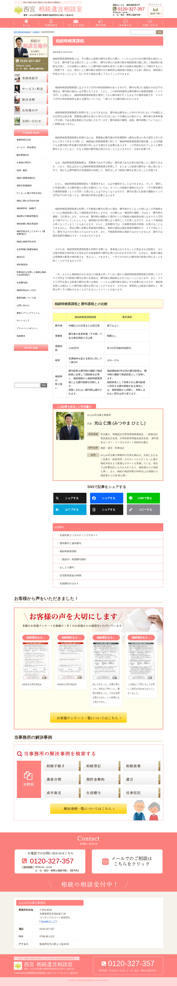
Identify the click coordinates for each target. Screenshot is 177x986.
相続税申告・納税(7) (26, 208)
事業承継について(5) (26, 298)
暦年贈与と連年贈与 (70, 543)
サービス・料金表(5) (26, 147)
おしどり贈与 (67, 567)
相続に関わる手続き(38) (28, 200)
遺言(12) (21, 257)
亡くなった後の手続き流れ (29, 193)
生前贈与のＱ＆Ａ (69, 583)
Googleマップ (48, 921)
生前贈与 (59, 527)
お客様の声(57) (24, 162)
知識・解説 (22, 170)
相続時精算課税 (68, 551)
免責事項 (21, 336)
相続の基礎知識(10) (26, 178)
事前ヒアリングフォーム (28, 313)
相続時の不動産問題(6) (27, 216)
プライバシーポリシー (27, 328)
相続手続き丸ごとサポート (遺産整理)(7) (31, 232)
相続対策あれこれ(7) (26, 290)
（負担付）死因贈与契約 (73, 559)
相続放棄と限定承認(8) (27, 223)
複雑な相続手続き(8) (26, 241)
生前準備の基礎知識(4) (27, 249)
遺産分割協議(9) (24, 185)
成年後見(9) (22, 264)
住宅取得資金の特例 (70, 575)
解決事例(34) (23, 155)
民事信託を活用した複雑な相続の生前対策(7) (31, 273)
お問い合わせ (23, 305)
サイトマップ (155, 4)
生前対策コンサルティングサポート (79, 535)
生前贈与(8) (22, 282)
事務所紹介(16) (24, 140)
